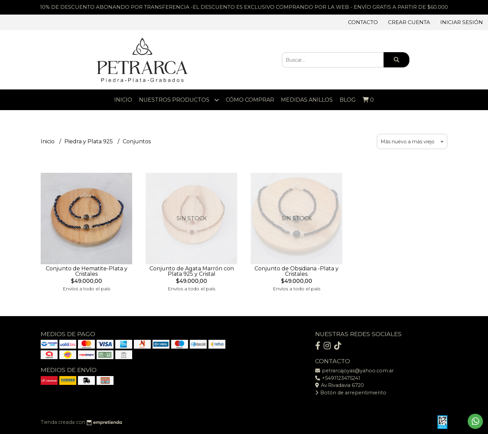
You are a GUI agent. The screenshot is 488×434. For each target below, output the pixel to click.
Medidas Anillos (307, 100)
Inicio (123, 100)
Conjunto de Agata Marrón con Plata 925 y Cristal (191, 271)
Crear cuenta (409, 22)
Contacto (363, 22)
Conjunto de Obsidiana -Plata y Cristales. (297, 271)
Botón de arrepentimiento (350, 393)
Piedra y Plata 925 (89, 141)
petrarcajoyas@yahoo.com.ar (354, 371)
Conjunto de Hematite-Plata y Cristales (86, 271)
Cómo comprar (250, 100)
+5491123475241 (337, 378)
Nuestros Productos (179, 99)
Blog (348, 100)
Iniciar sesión (461, 22)
